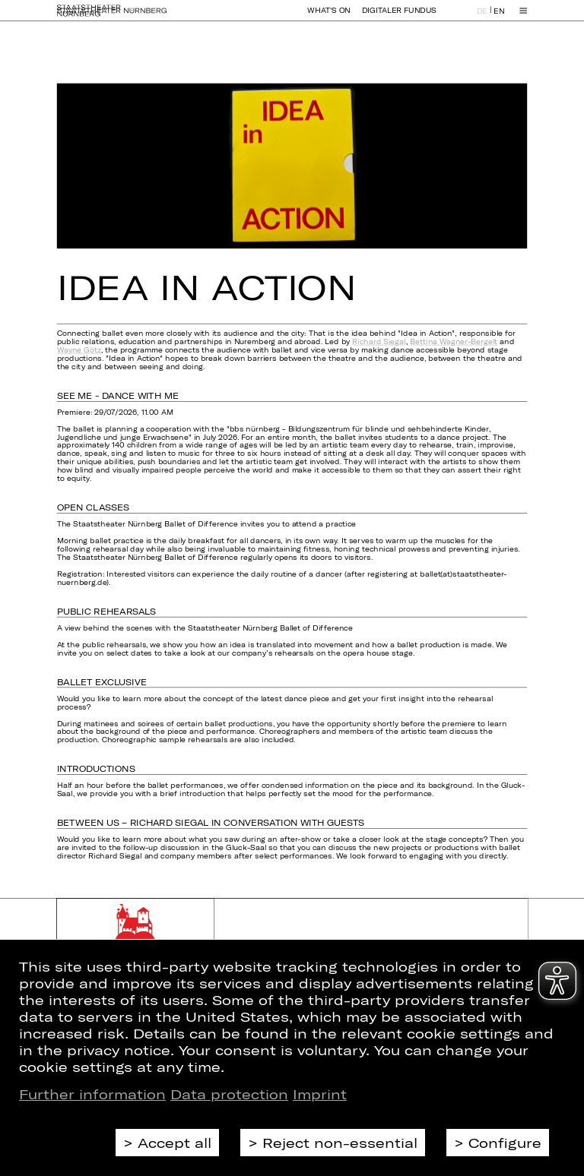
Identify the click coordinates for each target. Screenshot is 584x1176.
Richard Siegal (378, 341)
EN (499, 17)
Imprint (320, 1094)
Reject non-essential (339, 1142)
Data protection (229, 1094)
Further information (92, 1094)
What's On (328, 17)
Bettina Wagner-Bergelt (453, 341)
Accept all (174, 1142)
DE (482, 17)
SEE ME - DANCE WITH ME (118, 395)
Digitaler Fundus (399, 17)
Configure (504, 1142)
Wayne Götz (79, 350)
